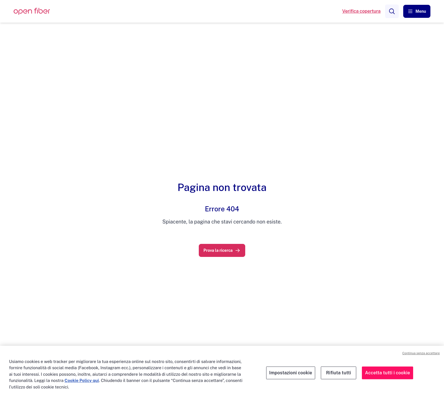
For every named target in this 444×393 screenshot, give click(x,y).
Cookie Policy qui (82, 380)
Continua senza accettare (421, 353)
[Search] (392, 11)
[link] (222, 250)
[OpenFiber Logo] (32, 11)
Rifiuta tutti (338, 372)
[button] (416, 11)
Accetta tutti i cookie (387, 372)
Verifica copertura (361, 11)
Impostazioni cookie (290, 372)
